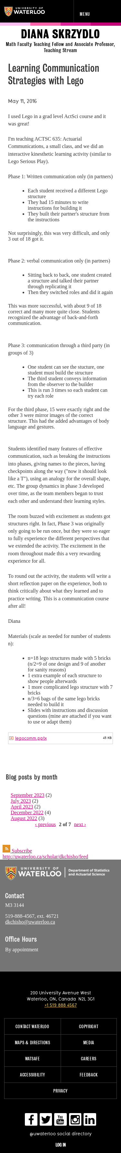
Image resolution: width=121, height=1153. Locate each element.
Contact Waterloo (32, 1026)
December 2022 (27, 812)
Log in (60, 1145)
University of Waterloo (31, 11)
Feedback (88, 1074)
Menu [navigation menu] (85, 14)
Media (89, 1042)
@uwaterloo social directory (61, 1133)
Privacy (60, 1090)
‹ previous (45, 824)
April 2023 (22, 806)
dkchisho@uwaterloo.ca (30, 922)
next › (80, 824)
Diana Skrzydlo (60, 34)
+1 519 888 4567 (61, 1005)
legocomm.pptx (31, 738)
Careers (88, 1058)
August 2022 (24, 818)
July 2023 (21, 801)
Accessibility (32, 1074)
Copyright (88, 1026)
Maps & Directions (32, 1042)
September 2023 (27, 795)
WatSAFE (32, 1058)
